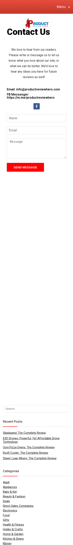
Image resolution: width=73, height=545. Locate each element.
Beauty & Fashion (14, 496)
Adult (6, 482)
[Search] (59, 23)
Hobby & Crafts (13, 529)
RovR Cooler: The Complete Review (25, 453)
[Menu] (4, 23)
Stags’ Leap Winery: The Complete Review (29, 458)
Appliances (10, 487)
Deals (6, 501)
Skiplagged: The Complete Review (24, 433)
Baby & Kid (10, 492)
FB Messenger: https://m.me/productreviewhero (31, 96)
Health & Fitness (13, 524)
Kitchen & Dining (13, 538)
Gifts (6, 520)
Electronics (10, 510)
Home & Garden (13, 534)
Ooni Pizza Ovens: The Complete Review (29, 447)
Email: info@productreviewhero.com (33, 89)
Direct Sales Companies (18, 506)
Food (6, 515)
